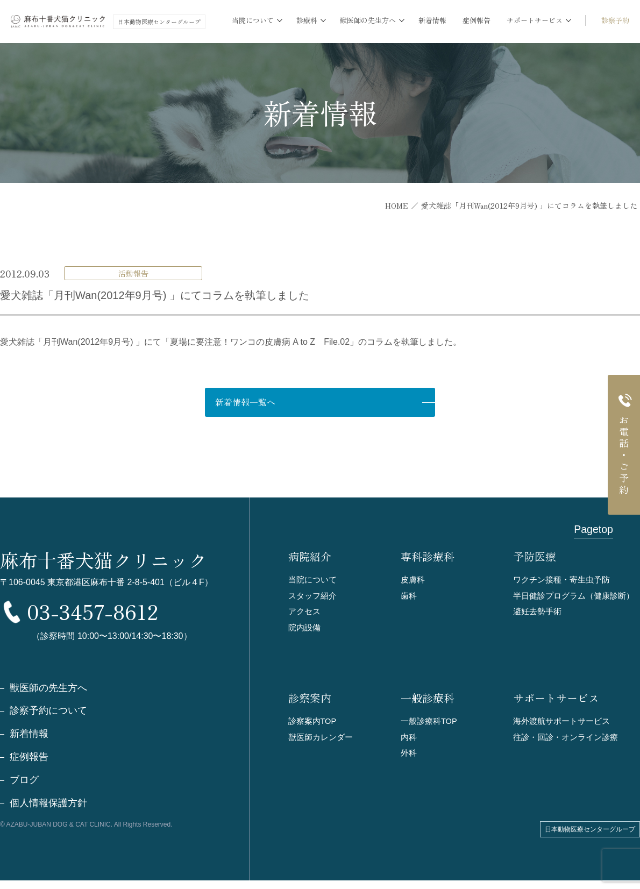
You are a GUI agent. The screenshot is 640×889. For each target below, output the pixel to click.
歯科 (409, 597)
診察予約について (48, 719)
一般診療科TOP (429, 723)
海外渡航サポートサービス (561, 723)
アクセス (304, 613)
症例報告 (476, 20)
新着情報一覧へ (285, 402)
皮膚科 (413, 581)
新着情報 (432, 20)
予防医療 (534, 557)
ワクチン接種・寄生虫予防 (561, 581)
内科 (409, 739)
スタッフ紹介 (312, 597)
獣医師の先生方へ (48, 696)
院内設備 (304, 629)
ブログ (24, 788)
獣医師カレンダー (320, 739)
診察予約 (615, 20)
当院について (312, 581)
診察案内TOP (312, 723)
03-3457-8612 (112, 616)
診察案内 (309, 700)
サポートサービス (556, 700)
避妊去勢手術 (537, 613)
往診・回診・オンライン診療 (565, 739)
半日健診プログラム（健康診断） (573, 597)
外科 (409, 755)
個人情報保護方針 (48, 811)
